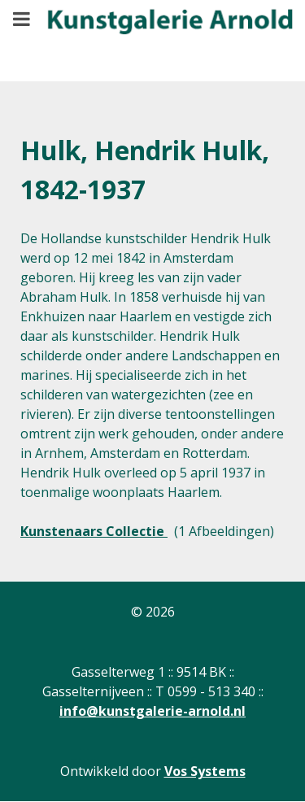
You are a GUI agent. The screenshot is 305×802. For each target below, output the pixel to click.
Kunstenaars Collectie (94, 531)
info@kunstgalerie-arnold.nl (152, 711)
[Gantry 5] (158, 29)
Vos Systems (205, 771)
